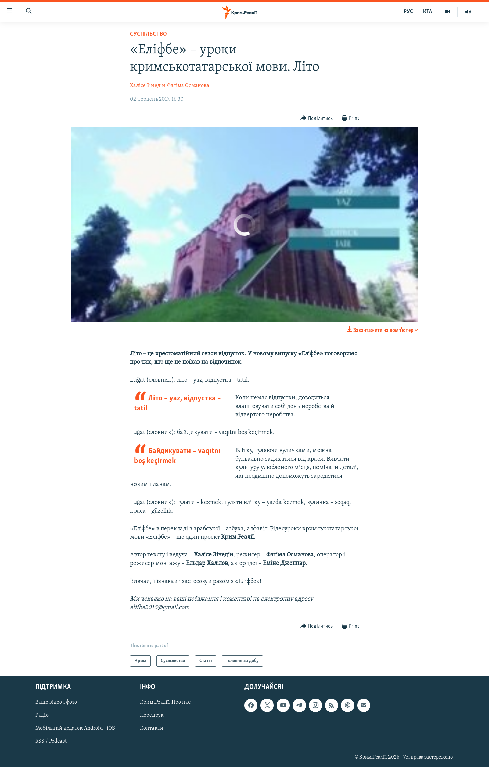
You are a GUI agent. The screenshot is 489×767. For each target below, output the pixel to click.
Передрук (152, 715)
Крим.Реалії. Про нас (165, 703)
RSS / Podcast (51, 741)
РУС (408, 11)
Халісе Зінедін (147, 85)
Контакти (151, 728)
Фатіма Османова (188, 85)
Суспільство (148, 34)
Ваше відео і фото (56, 703)
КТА (427, 11)
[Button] (316, 118)
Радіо (42, 715)
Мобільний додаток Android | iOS (75, 728)
